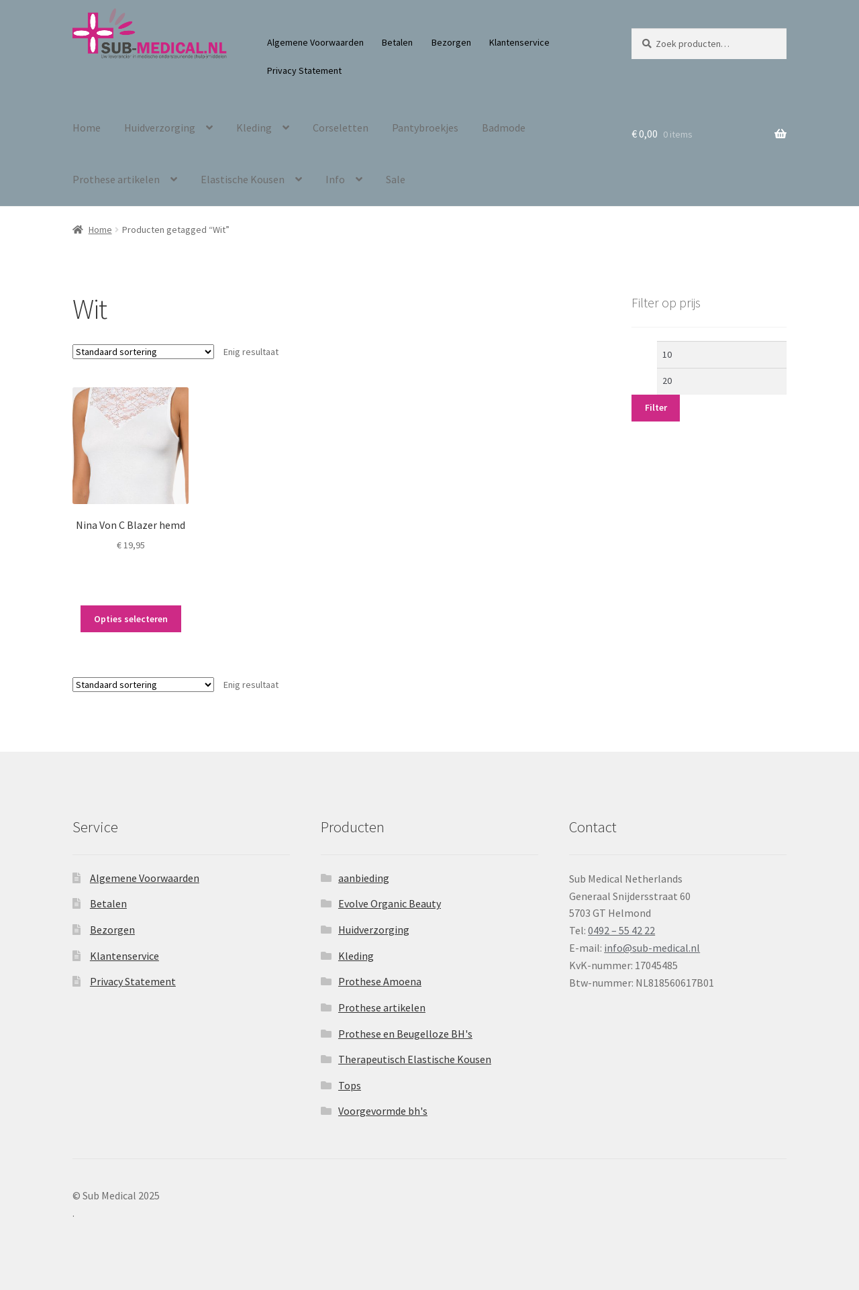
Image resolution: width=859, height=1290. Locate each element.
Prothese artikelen (116, 179)
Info (335, 179)
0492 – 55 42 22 (621, 930)
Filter (656, 407)
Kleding (254, 127)
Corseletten (340, 127)
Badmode (503, 127)
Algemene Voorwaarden (315, 42)
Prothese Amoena (379, 981)
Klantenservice (519, 42)
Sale (395, 179)
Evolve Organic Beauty (389, 903)
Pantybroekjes (425, 127)
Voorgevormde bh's (382, 1111)
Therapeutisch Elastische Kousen (414, 1059)
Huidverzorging (159, 127)
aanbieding (363, 878)
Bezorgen (451, 42)
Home (86, 127)
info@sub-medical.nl (652, 947)
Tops (349, 1085)
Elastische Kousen (243, 179)
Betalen (397, 42)
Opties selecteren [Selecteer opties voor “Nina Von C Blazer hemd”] (131, 619)
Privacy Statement (304, 70)
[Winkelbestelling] (143, 351)
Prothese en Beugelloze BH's (405, 1033)
